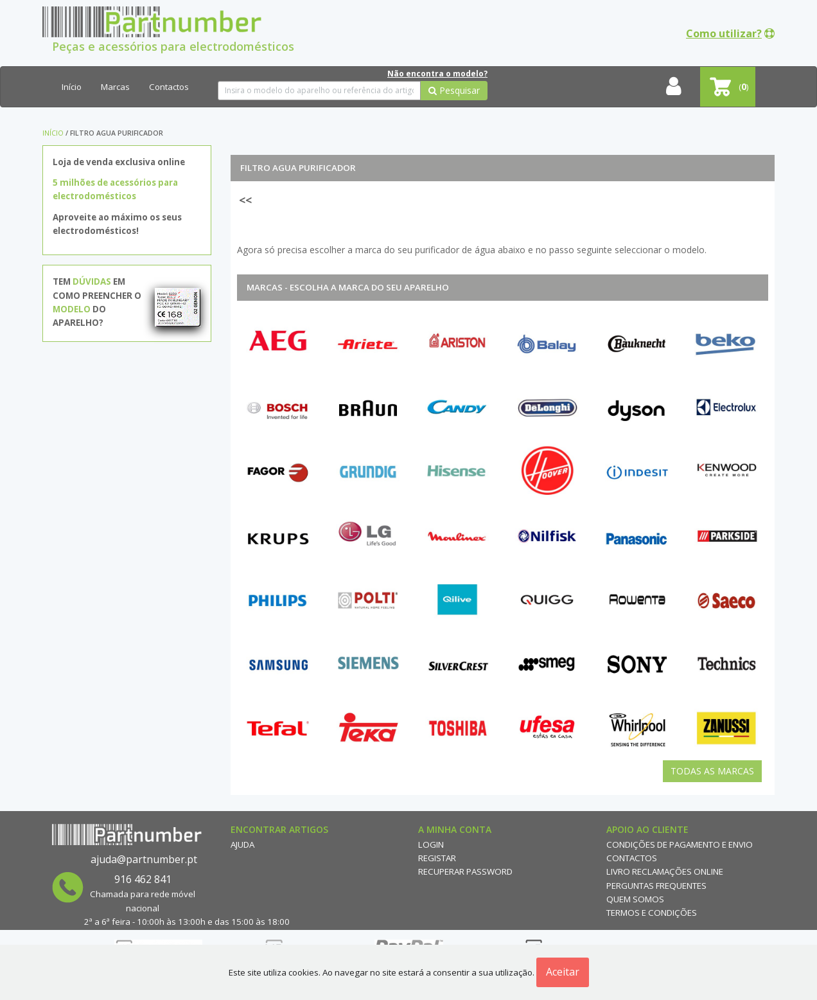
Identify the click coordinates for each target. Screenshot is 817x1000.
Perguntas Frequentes (656, 885)
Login (431, 844)
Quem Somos (635, 899)
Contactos (169, 87)
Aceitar (562, 972)
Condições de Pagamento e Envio (679, 844)
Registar (437, 858)
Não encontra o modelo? (437, 73)
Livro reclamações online (664, 871)
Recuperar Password (465, 871)
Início (72, 87)
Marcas (115, 87)
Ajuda (242, 844)
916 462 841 (142, 879)
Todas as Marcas (712, 771)
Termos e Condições (651, 912)
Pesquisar (454, 90)
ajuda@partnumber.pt (144, 859)
